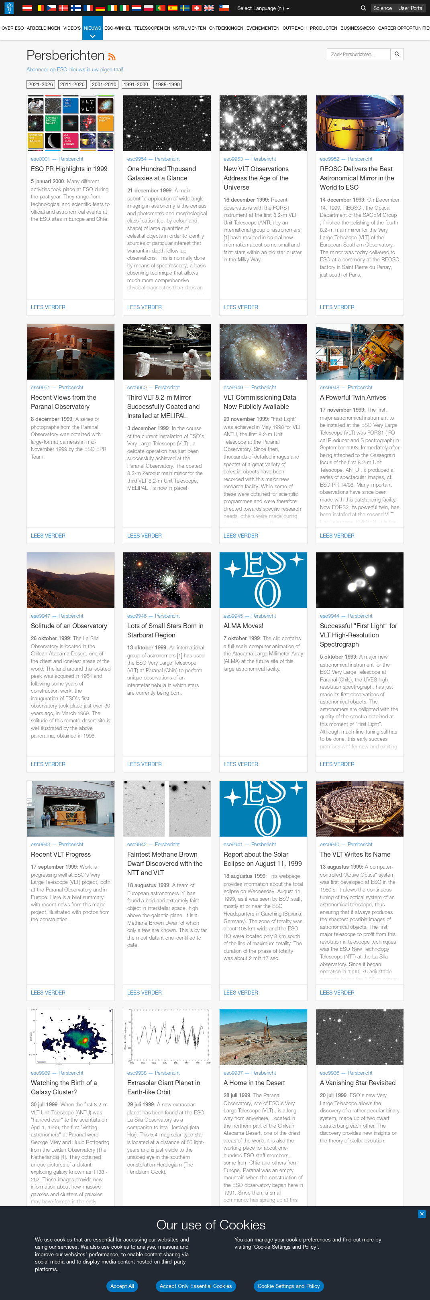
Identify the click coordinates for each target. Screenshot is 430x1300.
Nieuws (92, 32)
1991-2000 (136, 84)
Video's (72, 28)
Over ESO (13, 28)
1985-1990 (167, 84)
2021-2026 (41, 84)
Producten (323, 28)
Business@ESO (357, 28)
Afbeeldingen (43, 28)
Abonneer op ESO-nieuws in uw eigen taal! (74, 69)
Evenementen (263, 28)
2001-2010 (104, 84)
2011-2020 (72, 84)
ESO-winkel (117, 28)
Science (382, 8)
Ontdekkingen (226, 28)
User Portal (411, 8)
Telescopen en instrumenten (170, 28)
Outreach (295, 28)
